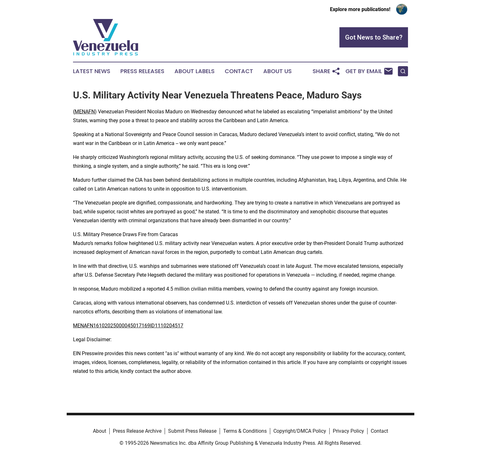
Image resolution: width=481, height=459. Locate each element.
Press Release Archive (137, 431)
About (99, 431)
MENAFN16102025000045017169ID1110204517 (128, 326)
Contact (239, 71)
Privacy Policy (348, 431)
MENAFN (85, 112)
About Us (277, 71)
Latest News (91, 71)
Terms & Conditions (245, 431)
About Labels (194, 71)
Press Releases (142, 71)
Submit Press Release (192, 431)
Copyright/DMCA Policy (299, 431)
